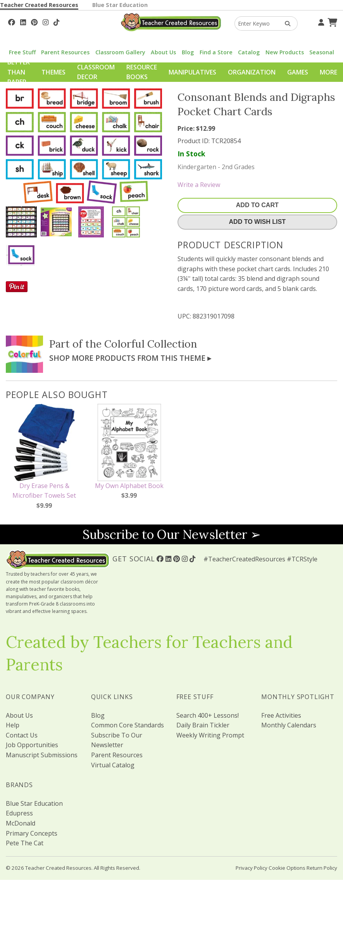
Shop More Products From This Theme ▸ (130, 358)
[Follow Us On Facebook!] (11, 21)
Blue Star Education (120, 5)
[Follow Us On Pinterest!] (34, 21)
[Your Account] (320, 21)
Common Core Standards (127, 725)
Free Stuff (22, 52)
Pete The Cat (24, 843)
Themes (53, 72)
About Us (163, 52)
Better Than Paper (18, 72)
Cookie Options (287, 867)
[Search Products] (285, 23)
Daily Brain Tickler (202, 725)
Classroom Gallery (120, 52)
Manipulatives (192, 72)
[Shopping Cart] (331, 21)
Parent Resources (65, 52)
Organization (252, 72)
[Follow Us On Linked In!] (23, 21)
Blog (188, 52)
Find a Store (216, 52)
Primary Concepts (31, 833)
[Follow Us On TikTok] (56, 21)
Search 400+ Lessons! (207, 715)
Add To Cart (257, 205)
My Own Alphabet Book (129, 485)
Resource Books (141, 72)
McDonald (20, 823)
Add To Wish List (257, 221)
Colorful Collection (150, 343)
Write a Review (199, 184)
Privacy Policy (251, 867)
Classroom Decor (96, 72)
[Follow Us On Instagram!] (45, 21)
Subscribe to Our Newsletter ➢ (172, 534)
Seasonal (321, 52)
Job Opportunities (32, 745)
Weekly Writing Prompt (210, 735)
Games (297, 72)
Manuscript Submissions (42, 755)
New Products (284, 52)
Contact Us (22, 735)
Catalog (249, 52)
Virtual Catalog (112, 765)
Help (12, 725)
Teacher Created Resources (39, 5)
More (328, 72)
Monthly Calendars (288, 725)
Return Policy (322, 867)
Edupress (19, 813)
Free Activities (281, 715)
